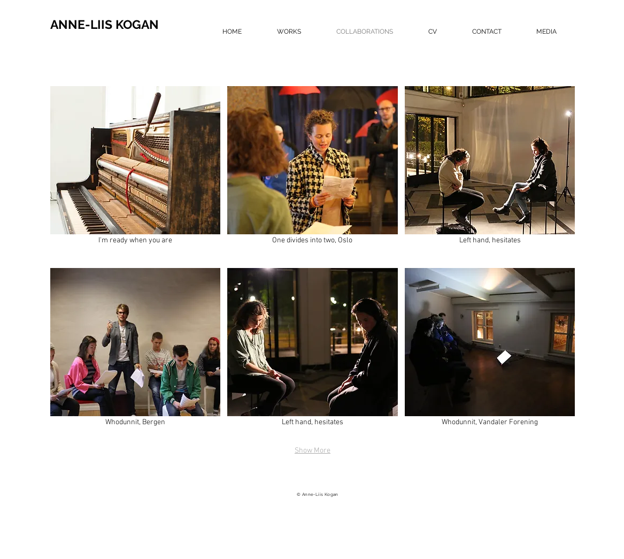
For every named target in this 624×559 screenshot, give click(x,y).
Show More (312, 450)
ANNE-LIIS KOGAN (104, 24)
